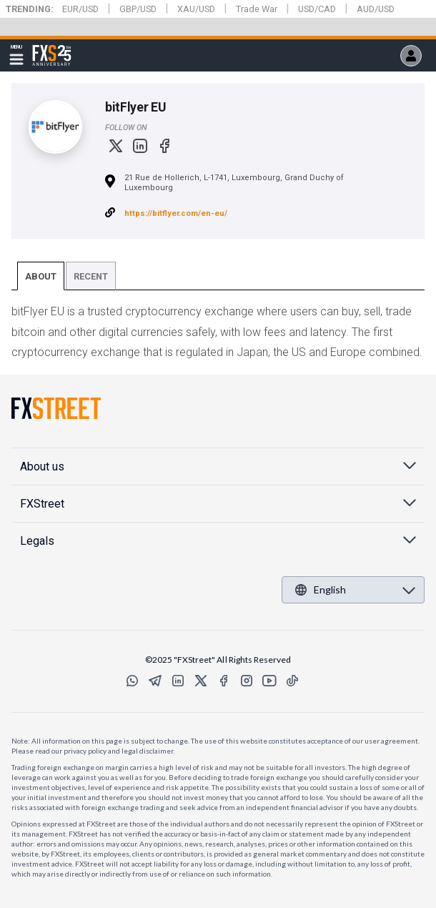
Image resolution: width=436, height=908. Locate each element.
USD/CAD (317, 9)
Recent (91, 276)
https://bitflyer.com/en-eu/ (175, 213)
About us (42, 466)
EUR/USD (80, 9)
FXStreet (51, 47)
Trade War (256, 9)
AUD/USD (376, 9)
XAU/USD (196, 9)
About (40, 276)
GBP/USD (138, 9)
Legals (37, 541)
